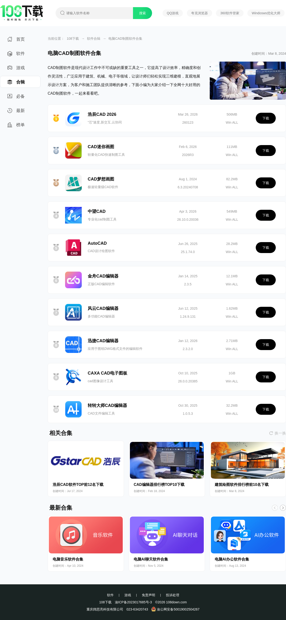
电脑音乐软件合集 (68, 559)
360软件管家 (229, 13)
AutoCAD (97, 243)
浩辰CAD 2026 (102, 114)
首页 (16, 41)
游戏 (16, 69)
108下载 (73, 38)
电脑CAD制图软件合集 (125, 38)
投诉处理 (172, 595)
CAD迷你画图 (101, 146)
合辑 (16, 84)
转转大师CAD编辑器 (107, 405)
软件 (16, 55)
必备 (16, 98)
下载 (265, 118)
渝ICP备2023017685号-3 (133, 602)
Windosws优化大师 (266, 13)
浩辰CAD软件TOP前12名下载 (78, 485)
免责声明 (148, 595)
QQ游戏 (173, 13)
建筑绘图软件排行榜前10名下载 (242, 485)
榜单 (16, 126)
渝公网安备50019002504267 (175, 609)
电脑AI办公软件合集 (232, 559)
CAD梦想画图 (101, 179)
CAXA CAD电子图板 (107, 373)
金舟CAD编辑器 (103, 276)
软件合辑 (93, 38)
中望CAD (97, 211)
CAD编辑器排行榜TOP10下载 (159, 485)
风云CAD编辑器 (103, 308)
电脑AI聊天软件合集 (151, 559)
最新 (16, 112)
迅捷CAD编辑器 (103, 340)
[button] (283, 508)
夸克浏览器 (199, 13)
